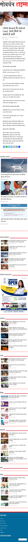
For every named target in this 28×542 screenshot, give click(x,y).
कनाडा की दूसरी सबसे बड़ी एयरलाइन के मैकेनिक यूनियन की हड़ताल (18, 253)
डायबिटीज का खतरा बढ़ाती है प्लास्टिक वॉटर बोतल (17, 452)
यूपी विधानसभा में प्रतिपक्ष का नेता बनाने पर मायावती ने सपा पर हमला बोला (17, 241)
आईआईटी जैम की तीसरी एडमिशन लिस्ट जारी (18, 415)
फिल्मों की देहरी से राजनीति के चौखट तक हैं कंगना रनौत (17, 478)
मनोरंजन (2, 533)
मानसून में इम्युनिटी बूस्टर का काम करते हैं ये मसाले (18, 440)
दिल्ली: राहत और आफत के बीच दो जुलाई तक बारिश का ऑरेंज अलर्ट (18, 371)
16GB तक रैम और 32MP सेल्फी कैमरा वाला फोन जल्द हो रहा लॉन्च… (17, 490)
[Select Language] (23, 539)
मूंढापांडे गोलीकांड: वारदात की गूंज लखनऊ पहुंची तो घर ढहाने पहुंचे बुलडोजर (18, 328)
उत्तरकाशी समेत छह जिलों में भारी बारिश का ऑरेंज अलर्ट (17, 378)
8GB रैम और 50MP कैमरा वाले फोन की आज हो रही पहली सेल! (18, 503)
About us (2, 521)
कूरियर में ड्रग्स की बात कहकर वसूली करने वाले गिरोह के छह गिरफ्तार (17, 334)
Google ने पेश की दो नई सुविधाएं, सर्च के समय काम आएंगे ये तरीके (17, 496)
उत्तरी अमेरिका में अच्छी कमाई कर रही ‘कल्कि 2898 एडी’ (17, 247)
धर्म (1, 530)
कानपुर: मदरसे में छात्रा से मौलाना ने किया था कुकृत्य (18, 346)
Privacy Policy (4, 526)
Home (1, 519)
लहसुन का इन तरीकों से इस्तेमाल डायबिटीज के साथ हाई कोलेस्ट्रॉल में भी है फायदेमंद (18, 459)
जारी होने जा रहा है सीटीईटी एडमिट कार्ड (17, 402)
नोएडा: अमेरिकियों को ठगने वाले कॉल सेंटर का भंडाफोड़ (17, 322)
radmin (5, 37)
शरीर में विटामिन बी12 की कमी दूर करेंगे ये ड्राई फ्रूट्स (17, 265)
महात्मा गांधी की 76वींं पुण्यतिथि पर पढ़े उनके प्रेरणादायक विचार (17, 484)
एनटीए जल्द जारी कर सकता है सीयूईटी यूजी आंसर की (17, 409)
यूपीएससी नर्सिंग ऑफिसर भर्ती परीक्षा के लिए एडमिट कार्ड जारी (18, 396)
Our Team (3, 523)
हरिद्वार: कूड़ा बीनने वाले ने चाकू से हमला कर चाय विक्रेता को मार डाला (18, 340)
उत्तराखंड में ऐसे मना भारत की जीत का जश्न (17, 365)
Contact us (3, 528)
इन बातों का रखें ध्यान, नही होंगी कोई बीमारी (17, 446)
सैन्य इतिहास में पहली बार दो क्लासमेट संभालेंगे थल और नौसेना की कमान (17, 259)
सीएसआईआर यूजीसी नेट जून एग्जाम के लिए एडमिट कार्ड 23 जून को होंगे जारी (17, 421)
